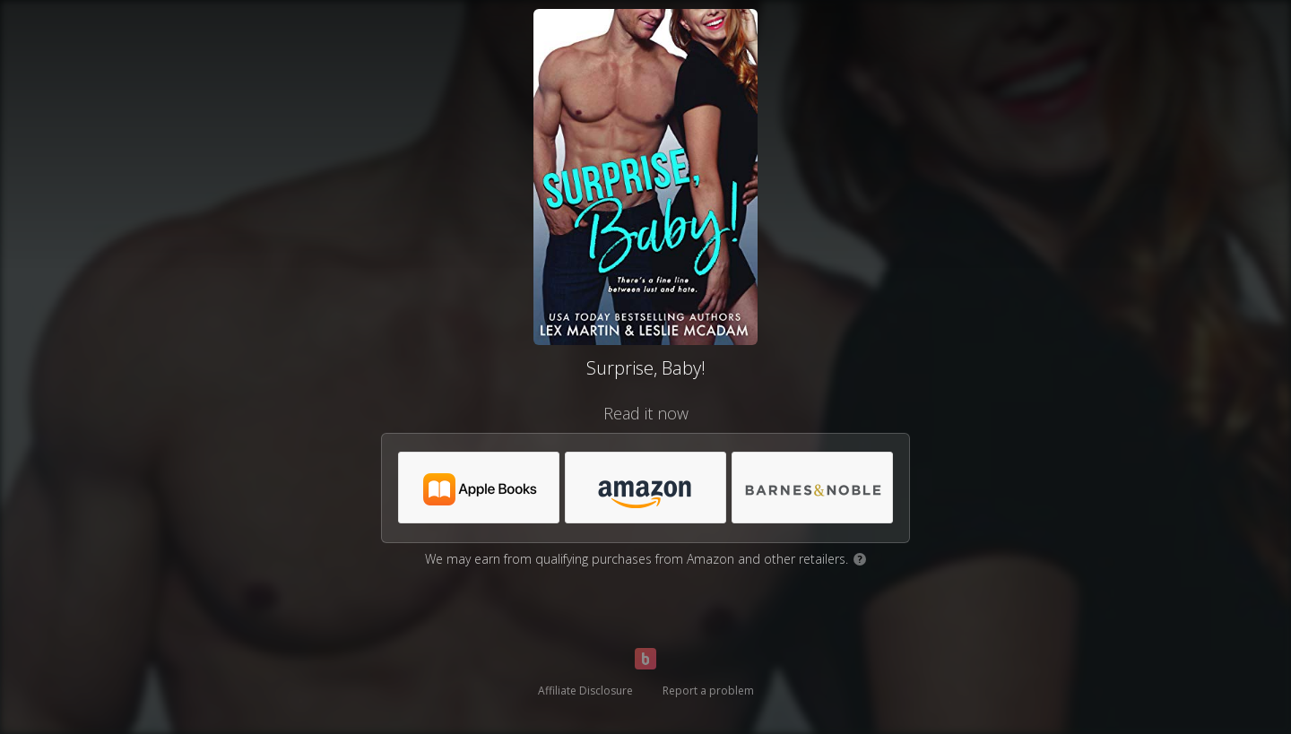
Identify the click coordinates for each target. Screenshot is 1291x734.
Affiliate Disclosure (585, 690)
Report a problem (708, 690)
